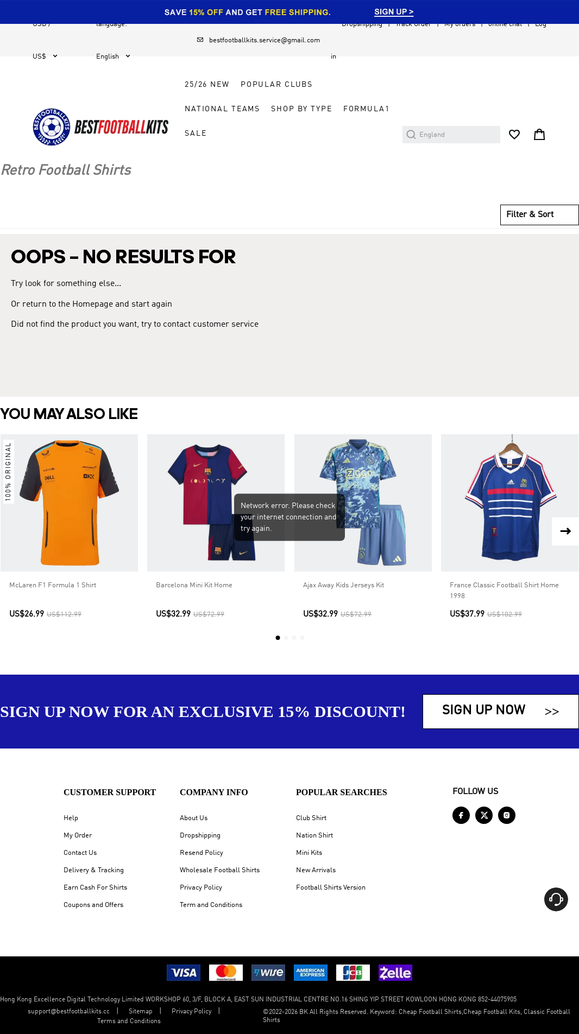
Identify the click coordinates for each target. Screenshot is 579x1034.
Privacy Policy (201, 887)
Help (71, 818)
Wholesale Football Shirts (220, 870)
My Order (78, 835)
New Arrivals (316, 870)
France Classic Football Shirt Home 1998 (504, 591)
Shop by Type (301, 109)
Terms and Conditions (129, 1021)
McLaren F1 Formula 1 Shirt (52, 585)
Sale (195, 133)
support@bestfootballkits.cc (69, 1011)
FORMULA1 (366, 109)
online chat (505, 24)
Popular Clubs (277, 84)
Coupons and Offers (93, 905)
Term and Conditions (211, 905)
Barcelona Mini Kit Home (194, 585)
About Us (193, 818)
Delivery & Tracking (94, 870)
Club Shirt (311, 818)
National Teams (222, 109)
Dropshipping (362, 24)
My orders (459, 24)
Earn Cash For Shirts (95, 887)
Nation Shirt (314, 835)
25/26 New (207, 84)
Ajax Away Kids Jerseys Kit (343, 585)
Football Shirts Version (331, 887)
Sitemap (141, 1011)
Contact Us (80, 853)
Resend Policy (201, 853)
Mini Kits (309, 853)
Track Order (413, 24)
